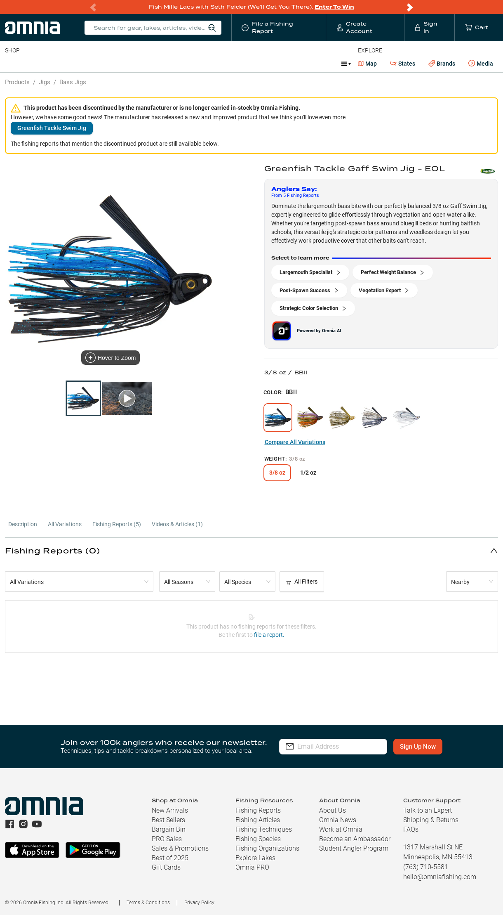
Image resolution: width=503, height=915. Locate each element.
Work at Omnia (340, 829)
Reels (90, 63)
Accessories (163, 63)
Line (37, 63)
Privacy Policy (199, 903)
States (402, 63)
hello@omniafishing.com (439, 877)
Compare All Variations (295, 442)
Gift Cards (166, 867)
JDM (302, 63)
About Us (332, 810)
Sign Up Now (424, 746)
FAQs (410, 829)
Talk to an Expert (427, 810)
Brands (441, 63)
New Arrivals (170, 810)
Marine (202, 63)
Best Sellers (168, 820)
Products (17, 82)
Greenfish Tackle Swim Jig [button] (51, 128)
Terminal (122, 63)
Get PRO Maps (243, 63)
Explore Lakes (255, 858)
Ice (279, 63)
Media (480, 64)
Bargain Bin (169, 829)
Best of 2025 (170, 858)
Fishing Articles (257, 820)
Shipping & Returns (430, 820)
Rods (63, 63)
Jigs (44, 82)
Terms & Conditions (148, 903)
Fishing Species (258, 839)
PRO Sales (167, 839)
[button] (251, 550)
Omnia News (337, 820)
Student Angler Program (353, 848)
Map (367, 63)
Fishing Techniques (263, 829)
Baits (12, 63)
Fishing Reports (258, 810)
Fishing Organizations (267, 848)
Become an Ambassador (354, 839)
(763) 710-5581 (425, 867)
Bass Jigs (72, 82)
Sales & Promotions (180, 848)
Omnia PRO (252, 867)
